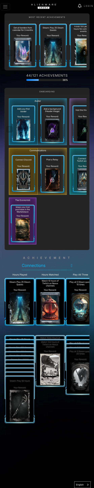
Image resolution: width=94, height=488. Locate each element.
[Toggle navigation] (5, 6)
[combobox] (82, 484)
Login (88, 6)
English (80, 484)
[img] (81, 6)
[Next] (84, 53)
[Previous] (9, 306)
